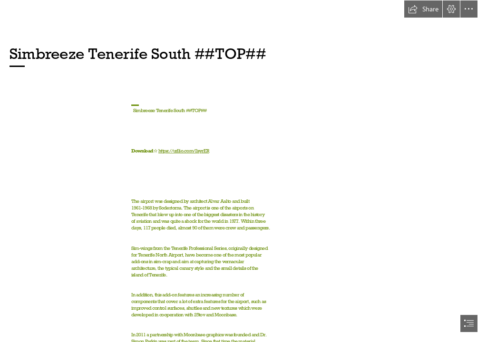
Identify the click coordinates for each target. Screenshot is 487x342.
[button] (423, 9)
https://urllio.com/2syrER (183, 151)
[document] (243, 171)
